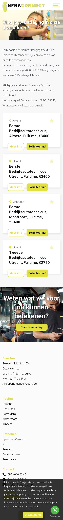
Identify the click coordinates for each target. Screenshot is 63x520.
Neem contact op (32, 327)
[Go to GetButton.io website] (55, 516)
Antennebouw (11, 454)
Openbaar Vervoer (13, 439)
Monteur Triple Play (14, 378)
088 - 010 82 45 (17, 474)
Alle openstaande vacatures (20, 383)
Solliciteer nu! (37, 146)
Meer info (16, 146)
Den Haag (9, 409)
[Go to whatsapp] (55, 510)
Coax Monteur (11, 368)
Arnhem (7, 424)
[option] (31, 25)
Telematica (9, 459)
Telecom (8, 449)
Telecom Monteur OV (16, 363)
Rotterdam (9, 414)
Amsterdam (10, 419)
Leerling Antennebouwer (17, 373)
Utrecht (7, 403)
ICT (5, 444)
